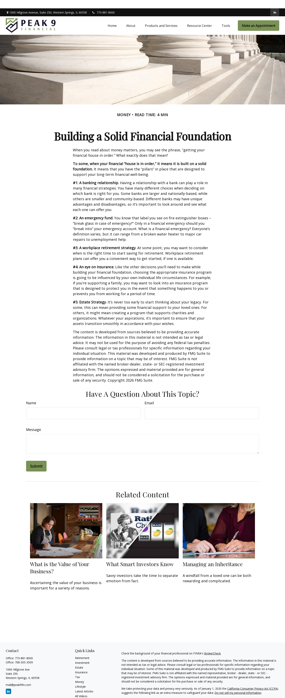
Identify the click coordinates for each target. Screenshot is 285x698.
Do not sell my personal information (238, 684)
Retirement (82, 649)
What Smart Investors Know (140, 555)
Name (31, 394)
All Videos (81, 688)
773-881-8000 (103, 4)
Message (33, 421)
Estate (79, 659)
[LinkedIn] (274, 4)
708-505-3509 (24, 654)
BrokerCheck (212, 645)
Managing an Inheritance (213, 555)
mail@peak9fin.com (18, 676)
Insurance (81, 664)
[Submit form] (36, 457)
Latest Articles (84, 683)
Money (79, 673)
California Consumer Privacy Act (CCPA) (252, 680)
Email (149, 394)
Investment (82, 654)
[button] (112, 17)
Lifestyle (80, 678)
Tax (77, 669)
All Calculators (84, 692)
